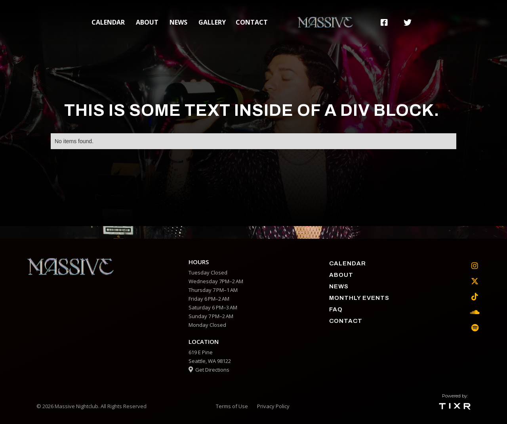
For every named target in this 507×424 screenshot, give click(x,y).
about (147, 22)
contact (252, 22)
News (178, 22)
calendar (108, 22)
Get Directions (209, 369)
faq (336, 309)
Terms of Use (232, 406)
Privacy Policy (273, 406)
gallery (212, 22)
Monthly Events (359, 298)
